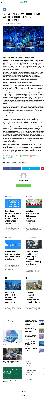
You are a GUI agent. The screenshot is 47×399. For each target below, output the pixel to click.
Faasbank (27, 365)
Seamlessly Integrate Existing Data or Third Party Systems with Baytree (13, 216)
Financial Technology (22, 162)
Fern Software (6, 23)
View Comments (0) (23, 185)
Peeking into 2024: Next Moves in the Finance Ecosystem (10, 297)
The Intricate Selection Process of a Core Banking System (11, 362)
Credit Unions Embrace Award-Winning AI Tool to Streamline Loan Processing (31, 322)
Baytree (10, 128)
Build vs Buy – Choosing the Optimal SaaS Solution (31, 349)
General (27, 377)
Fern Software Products (30, 370)
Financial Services (29, 372)
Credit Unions (28, 363)
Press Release (28, 379)
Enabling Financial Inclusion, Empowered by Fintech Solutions (33, 297)
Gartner (9, 109)
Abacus (27, 358)
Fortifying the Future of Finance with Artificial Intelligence (30, 336)
